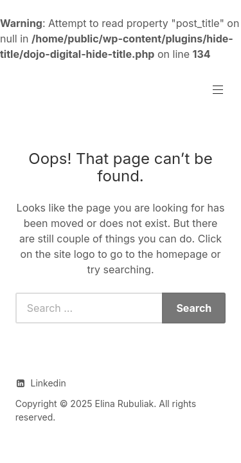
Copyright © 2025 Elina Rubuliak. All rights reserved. (105, 410)
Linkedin (48, 382)
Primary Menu (216, 90)
